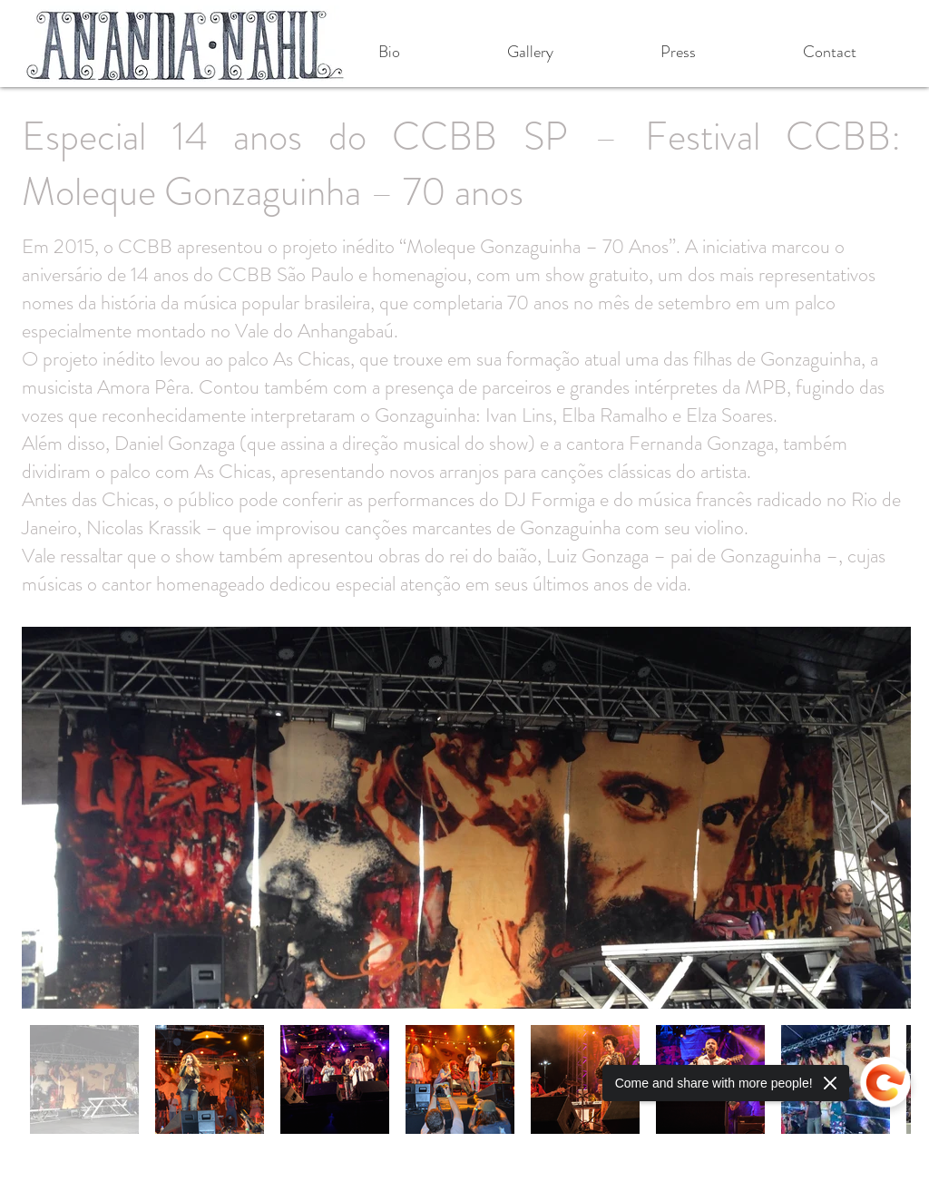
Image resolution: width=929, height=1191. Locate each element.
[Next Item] (879, 817)
